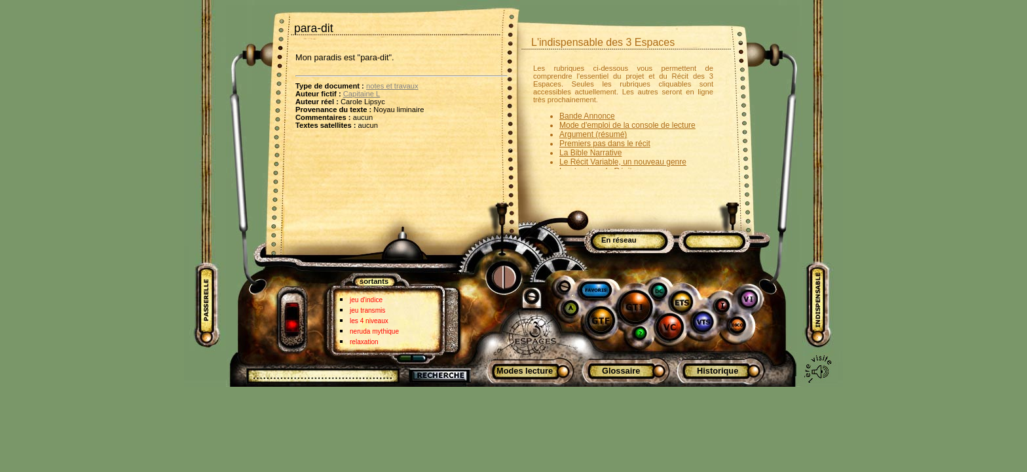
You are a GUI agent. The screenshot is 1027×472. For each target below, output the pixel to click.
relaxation (364, 341)
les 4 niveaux (369, 320)
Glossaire (621, 371)
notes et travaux (392, 86)
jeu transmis (367, 310)
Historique (717, 371)
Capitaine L (362, 94)
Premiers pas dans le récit (604, 143)
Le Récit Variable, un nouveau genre (622, 162)
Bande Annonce (587, 116)
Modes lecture (524, 371)
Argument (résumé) (593, 134)
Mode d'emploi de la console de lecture (627, 125)
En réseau (618, 240)
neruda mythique (374, 331)
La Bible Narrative (590, 152)
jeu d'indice (366, 300)
